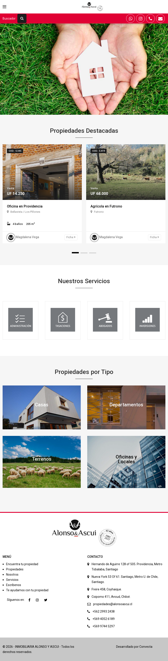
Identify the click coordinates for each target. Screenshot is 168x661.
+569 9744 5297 (103, 626)
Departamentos (126, 404)
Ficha (71, 237)
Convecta (145, 646)
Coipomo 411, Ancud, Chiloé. (111, 596)
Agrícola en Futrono (106, 206)
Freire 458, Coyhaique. (107, 589)
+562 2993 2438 (103, 611)
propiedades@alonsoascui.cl (112, 604)
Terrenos (41, 459)
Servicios (12, 579)
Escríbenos (13, 585)
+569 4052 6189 (103, 619)
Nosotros (12, 574)
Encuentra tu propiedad (22, 564)
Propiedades (14, 569)
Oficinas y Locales (126, 459)
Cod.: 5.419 (98, 150)
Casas (41, 404)
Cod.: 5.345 (15, 150)
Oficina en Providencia (25, 206)
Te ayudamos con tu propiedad (27, 590)
